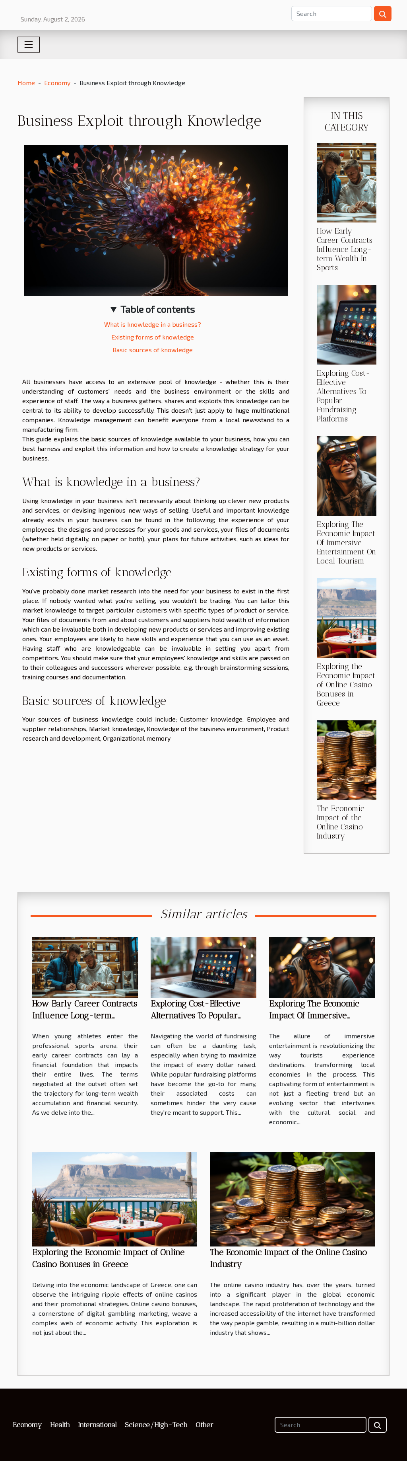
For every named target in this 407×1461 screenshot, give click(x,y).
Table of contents (157, 309)
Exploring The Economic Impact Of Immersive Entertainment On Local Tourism (346, 543)
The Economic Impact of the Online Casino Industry (340, 822)
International (97, 1424)
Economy (57, 82)
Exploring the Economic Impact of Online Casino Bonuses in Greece (346, 685)
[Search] (331, 13)
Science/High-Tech (156, 1424)
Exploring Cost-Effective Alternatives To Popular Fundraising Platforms (195, 1015)
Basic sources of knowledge (152, 349)
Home (26, 82)
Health (60, 1424)
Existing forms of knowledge (152, 337)
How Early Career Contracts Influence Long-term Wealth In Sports (344, 249)
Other (204, 1424)
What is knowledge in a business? (152, 324)
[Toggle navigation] (28, 45)
